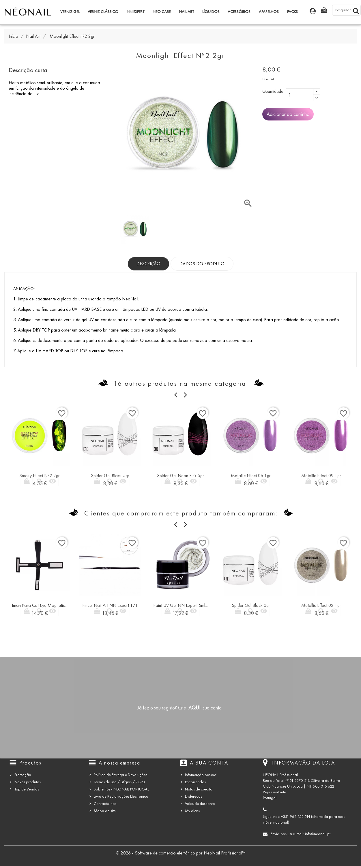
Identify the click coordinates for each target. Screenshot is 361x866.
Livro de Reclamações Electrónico (121, 796)
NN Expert (135, 11)
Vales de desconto (200, 803)
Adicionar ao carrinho (288, 114)
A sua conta (209, 763)
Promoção (22, 774)
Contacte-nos (105, 803)
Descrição (148, 263)
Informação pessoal (201, 774)
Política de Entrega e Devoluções (120, 774)
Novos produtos (27, 782)
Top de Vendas (26, 789)
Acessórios (239, 11)
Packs (292, 11)
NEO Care (162, 11)
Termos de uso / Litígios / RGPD (119, 782)
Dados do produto (202, 263)
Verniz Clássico (103, 11)
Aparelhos (269, 11)
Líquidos (211, 11)
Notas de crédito (198, 789)
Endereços (193, 796)
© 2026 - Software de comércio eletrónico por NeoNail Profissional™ (181, 853)
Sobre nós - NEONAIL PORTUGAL (121, 789)
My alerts (192, 810)
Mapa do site (105, 810)
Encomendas (195, 782)
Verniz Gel (70, 11)
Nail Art (186, 11)
